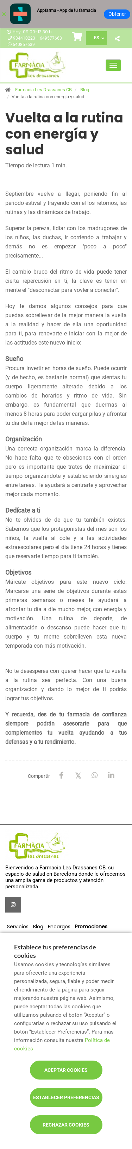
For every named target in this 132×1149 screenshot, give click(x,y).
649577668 (51, 38)
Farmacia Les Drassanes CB (43, 89)
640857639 (24, 44)
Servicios (18, 926)
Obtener (117, 14)
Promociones (91, 926)
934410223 (24, 38)
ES (96, 37)
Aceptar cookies (66, 1070)
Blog (84, 89)
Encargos (59, 926)
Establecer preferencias (66, 1097)
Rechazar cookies (66, 1125)
